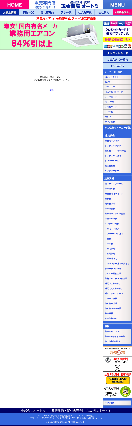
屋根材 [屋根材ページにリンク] (108, 199)
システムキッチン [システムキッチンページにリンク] (113, 146)
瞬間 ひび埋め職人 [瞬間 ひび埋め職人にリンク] (113, 289)
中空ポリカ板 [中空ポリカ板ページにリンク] (111, 219)
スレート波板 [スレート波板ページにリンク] (111, 298)
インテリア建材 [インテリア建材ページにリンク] (112, 224)
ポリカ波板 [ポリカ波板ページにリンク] (110, 209)
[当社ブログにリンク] (117, 360)
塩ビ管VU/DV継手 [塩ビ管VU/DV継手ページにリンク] (113, 308)
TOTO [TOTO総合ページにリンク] (107, 82)
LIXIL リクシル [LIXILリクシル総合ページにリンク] (112, 77)
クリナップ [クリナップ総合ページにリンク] (110, 87)
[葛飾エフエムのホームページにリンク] (117, 391)
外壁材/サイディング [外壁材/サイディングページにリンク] (114, 194)
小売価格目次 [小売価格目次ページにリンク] (111, 318)
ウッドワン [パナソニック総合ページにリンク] (110, 102)
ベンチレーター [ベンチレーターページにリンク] (112, 171)
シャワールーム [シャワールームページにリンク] (112, 161)
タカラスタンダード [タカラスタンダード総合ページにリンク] (114, 92)
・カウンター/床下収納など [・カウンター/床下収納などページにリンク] (117, 264)
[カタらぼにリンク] (117, 351)
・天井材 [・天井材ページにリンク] (109, 244)
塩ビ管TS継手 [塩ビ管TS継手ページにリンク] (111, 303)
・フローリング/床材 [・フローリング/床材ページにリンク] (114, 234)
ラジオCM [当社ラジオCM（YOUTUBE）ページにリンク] (109, 403)
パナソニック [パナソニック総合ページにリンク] (111, 97)
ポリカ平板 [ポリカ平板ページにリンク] (110, 189)
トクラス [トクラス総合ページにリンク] (109, 112)
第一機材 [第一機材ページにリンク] (109, 313)
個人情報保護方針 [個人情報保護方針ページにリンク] (113, 341)
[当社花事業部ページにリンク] (117, 378)
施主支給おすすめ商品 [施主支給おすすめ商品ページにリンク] (115, 336)
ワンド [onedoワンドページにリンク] (108, 117)
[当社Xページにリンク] (117, 367)
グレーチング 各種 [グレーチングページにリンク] (113, 269)
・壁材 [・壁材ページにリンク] (108, 239)
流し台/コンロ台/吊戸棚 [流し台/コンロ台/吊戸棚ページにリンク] (115, 151)
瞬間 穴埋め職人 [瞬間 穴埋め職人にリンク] (112, 284)
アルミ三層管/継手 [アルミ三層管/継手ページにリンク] (113, 274)
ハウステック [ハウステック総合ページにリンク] (111, 107)
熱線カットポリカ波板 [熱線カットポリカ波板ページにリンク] (115, 214)
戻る (52, 90)
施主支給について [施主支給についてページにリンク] (113, 331)
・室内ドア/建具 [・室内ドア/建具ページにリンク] (112, 229)
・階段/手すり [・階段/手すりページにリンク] (111, 259)
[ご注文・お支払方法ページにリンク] (117, 53)
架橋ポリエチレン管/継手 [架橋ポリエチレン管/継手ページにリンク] (116, 279)
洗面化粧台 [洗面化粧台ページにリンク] (110, 166)
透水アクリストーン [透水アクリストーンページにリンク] (114, 293)
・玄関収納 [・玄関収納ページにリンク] (110, 254)
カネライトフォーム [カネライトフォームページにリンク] (114, 184)
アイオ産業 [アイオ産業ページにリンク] (110, 122)
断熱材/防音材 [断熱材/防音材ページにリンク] (111, 204)
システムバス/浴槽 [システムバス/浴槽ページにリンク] (113, 156)
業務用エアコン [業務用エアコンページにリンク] (112, 141)
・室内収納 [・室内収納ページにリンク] (110, 249)
